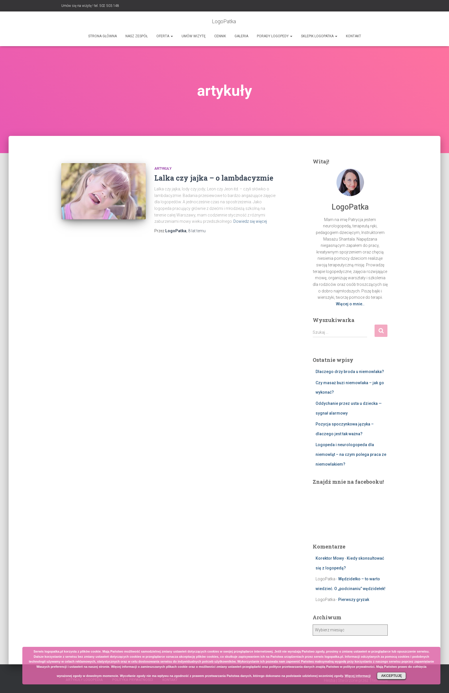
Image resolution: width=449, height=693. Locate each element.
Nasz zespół (136, 36)
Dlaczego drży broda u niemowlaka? (350, 371)
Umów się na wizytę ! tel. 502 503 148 (90, 6)
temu (197, 231)
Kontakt (353, 36)
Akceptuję (391, 676)
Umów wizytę (194, 36)
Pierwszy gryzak (353, 599)
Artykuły (163, 169)
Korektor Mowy (330, 558)
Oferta (164, 36)
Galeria (241, 36)
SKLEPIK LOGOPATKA (319, 36)
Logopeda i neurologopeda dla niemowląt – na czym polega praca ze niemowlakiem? (351, 454)
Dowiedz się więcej (250, 221)
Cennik (220, 36)
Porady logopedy (274, 36)
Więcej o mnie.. (350, 304)
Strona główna (102, 36)
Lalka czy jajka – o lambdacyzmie (213, 178)
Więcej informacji (358, 676)
